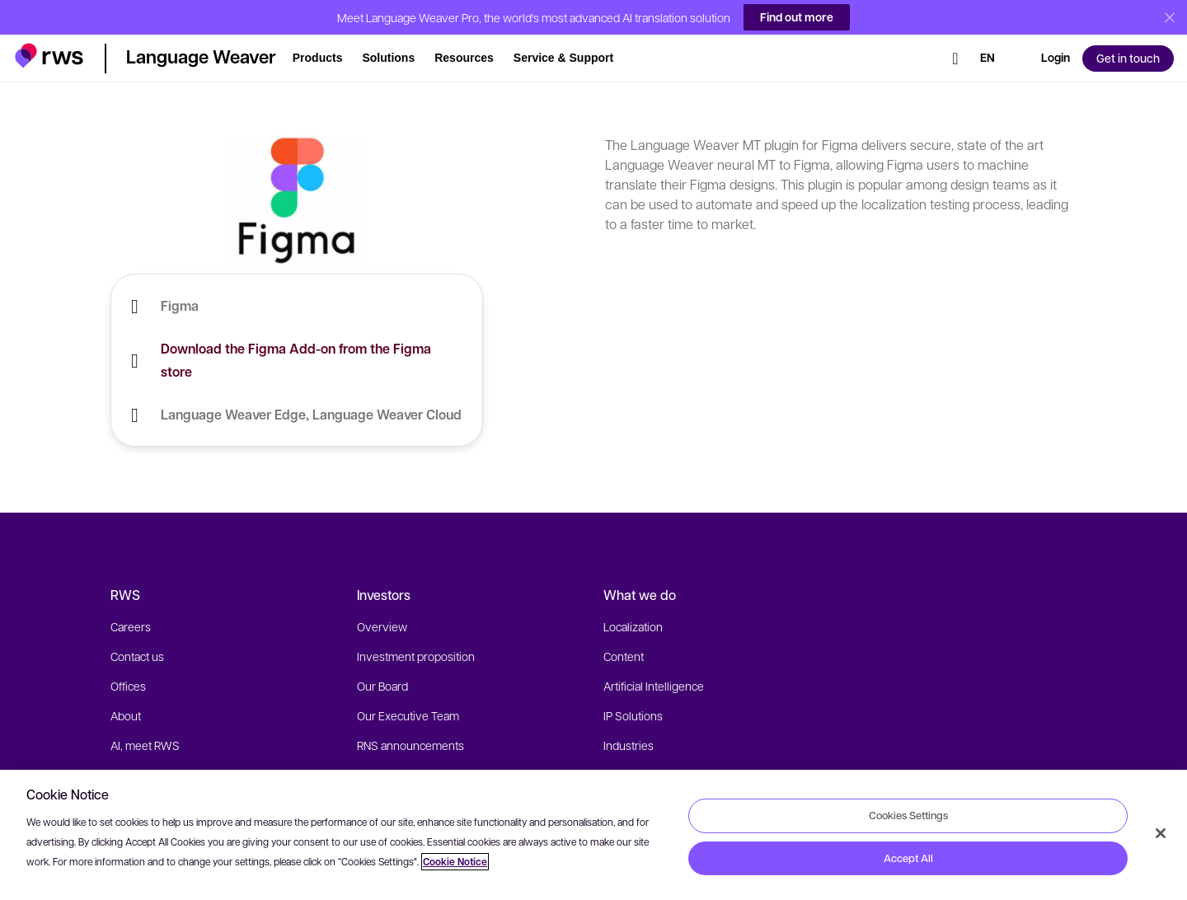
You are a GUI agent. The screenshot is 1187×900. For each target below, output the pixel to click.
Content (623, 656)
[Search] (955, 52)
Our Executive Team (408, 715)
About (125, 715)
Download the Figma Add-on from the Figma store (296, 360)
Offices (128, 685)
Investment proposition (416, 656)
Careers (130, 626)
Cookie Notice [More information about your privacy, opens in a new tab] (455, 862)
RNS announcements (410, 745)
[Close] (1160, 833)
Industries (628, 745)
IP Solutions (633, 715)
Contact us (137, 656)
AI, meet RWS (145, 745)
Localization (633, 626)
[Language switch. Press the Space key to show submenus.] (987, 52)
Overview (382, 626)
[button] (49, 48)
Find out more (796, 17)
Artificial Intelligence (653, 685)
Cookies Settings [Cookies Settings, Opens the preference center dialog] (908, 815)
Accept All (908, 858)
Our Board (382, 685)
